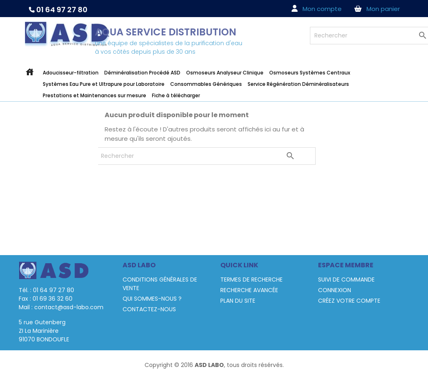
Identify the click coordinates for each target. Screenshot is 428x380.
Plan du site (237, 301)
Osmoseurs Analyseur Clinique (224, 72)
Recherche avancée (249, 290)
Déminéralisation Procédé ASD (142, 72)
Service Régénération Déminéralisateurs (298, 84)
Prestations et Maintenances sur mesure (94, 95)
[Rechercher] (362, 35)
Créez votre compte (349, 301)
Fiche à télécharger (176, 95)
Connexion (334, 290)
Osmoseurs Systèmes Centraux (309, 72)
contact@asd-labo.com (68, 307)
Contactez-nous (149, 309)
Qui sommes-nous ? (152, 299)
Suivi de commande (346, 279)
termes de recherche (251, 279)
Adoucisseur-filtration (71, 72)
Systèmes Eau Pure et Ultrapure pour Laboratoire (104, 84)
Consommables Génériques (206, 84)
